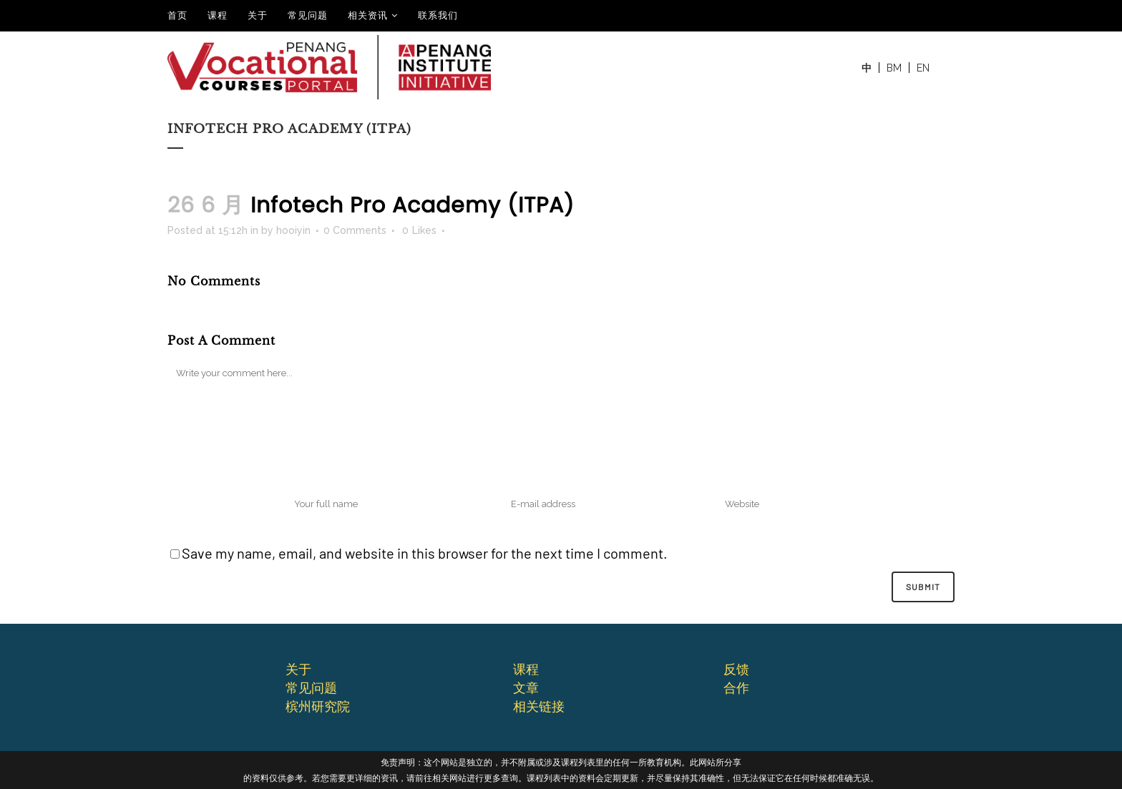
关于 (258, 15)
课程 (218, 15)
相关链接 (539, 706)
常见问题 (308, 15)
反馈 (736, 669)
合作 (736, 687)
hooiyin (293, 230)
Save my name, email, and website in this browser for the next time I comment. (425, 553)
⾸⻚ (177, 15)
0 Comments (354, 230)
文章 (526, 687)
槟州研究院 (318, 706)
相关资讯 (368, 15)
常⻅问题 (311, 687)
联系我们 (438, 15)
